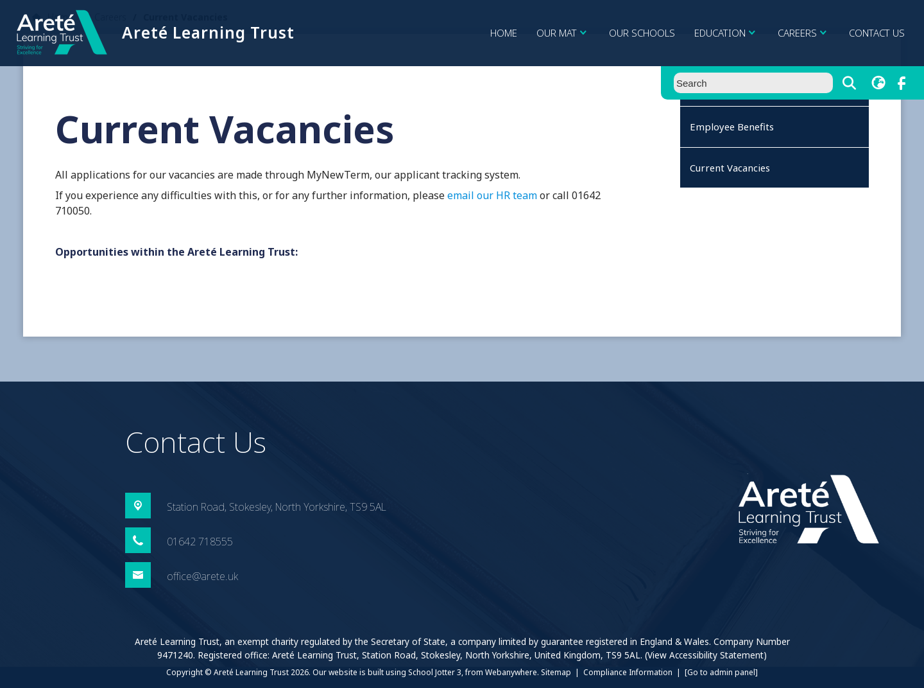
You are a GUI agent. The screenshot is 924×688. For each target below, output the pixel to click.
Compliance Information (627, 672)
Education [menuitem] (726, 32)
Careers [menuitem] (804, 32)
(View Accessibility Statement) (706, 655)
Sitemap (556, 672)
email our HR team (492, 195)
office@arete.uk (202, 576)
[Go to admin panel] (721, 672)
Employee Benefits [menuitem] (732, 126)
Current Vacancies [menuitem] (730, 167)
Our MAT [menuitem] (563, 32)
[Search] (849, 83)
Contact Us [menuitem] (877, 32)
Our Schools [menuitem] (642, 32)
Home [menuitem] (503, 32)
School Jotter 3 (434, 672)
